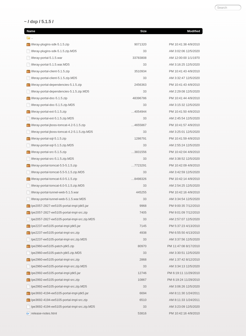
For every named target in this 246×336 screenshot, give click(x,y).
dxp (34, 21)
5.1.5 (46, 21)
